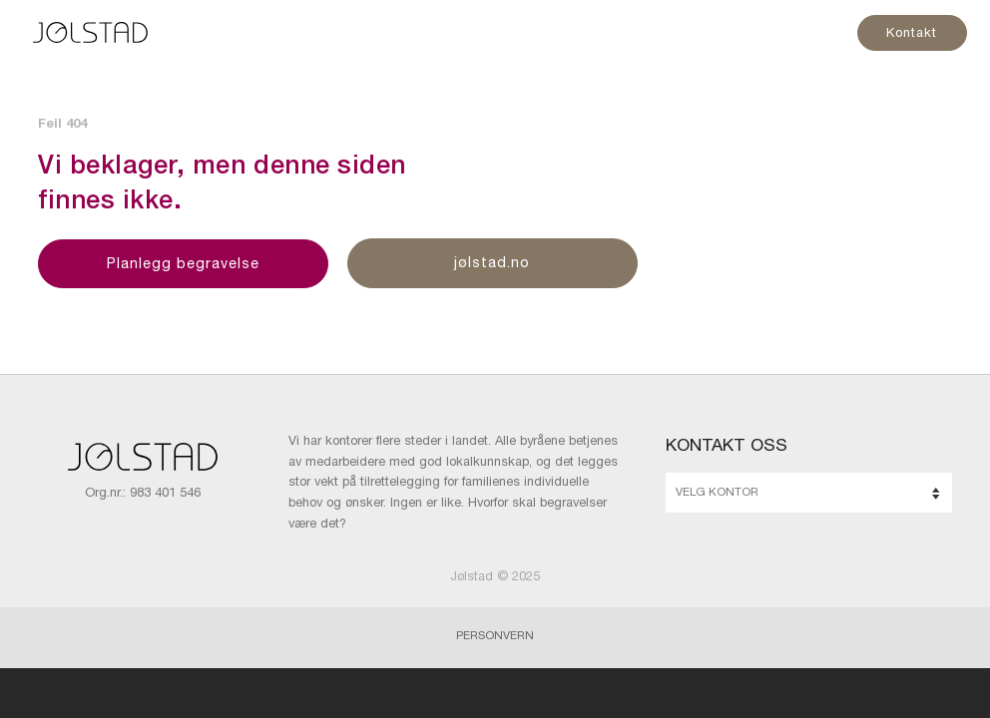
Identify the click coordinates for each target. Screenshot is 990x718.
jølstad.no (492, 264)
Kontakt (911, 34)
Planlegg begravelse (183, 265)
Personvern (495, 636)
